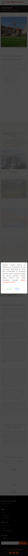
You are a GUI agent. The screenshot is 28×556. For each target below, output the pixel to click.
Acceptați (9, 289)
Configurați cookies (17, 289)
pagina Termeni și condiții (14, 281)
